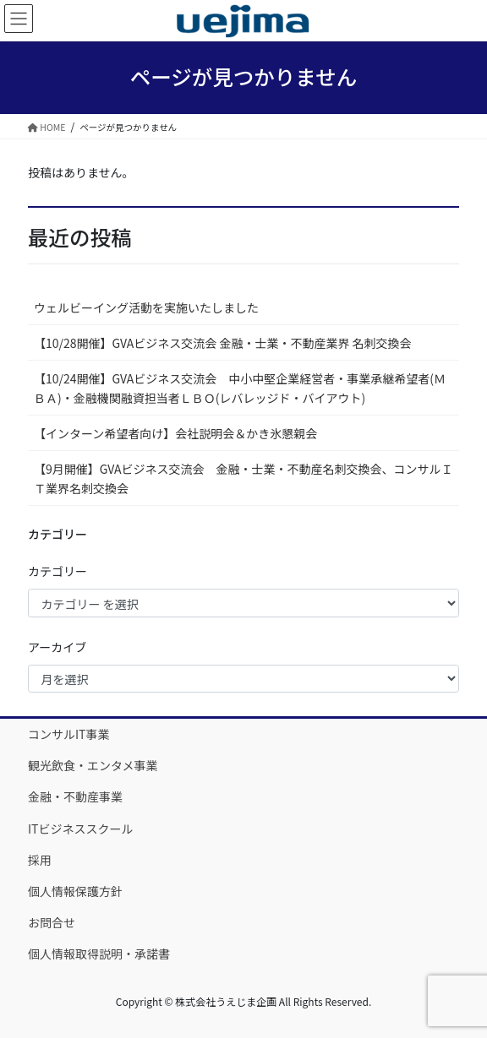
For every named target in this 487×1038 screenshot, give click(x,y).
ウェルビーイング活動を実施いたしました (146, 307)
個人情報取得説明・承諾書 (99, 953)
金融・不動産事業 (75, 796)
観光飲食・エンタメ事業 (93, 765)
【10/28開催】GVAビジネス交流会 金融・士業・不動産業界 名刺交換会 (223, 342)
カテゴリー (57, 570)
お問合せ (51, 922)
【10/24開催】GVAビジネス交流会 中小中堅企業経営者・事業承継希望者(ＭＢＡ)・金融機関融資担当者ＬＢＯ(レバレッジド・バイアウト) (240, 388)
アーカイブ (57, 647)
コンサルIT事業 (69, 734)
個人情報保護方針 (75, 891)
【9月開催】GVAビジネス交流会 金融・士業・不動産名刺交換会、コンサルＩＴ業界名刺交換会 (243, 478)
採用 (40, 859)
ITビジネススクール (81, 828)
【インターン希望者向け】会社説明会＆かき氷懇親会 (175, 433)
